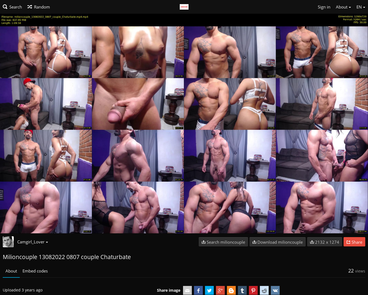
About (11, 271)
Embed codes (35, 271)
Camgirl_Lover (32, 242)
